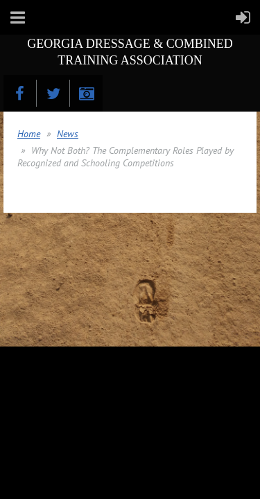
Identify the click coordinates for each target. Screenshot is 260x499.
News (67, 134)
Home (28, 134)
